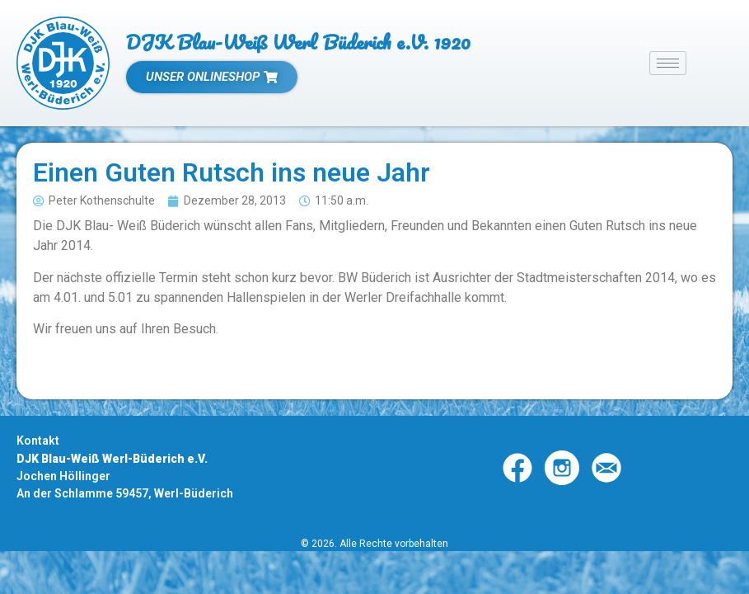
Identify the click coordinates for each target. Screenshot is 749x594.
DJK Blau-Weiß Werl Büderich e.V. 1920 (298, 42)
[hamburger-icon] (667, 63)
